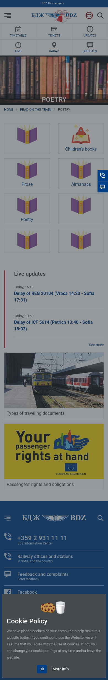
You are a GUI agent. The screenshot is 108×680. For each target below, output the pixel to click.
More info (60, 669)
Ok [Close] (41, 669)
